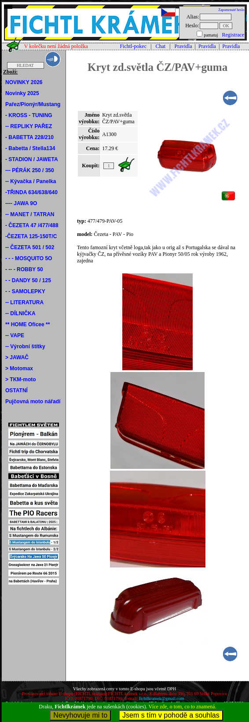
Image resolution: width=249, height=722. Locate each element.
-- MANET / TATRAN (30, 214)
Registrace (233, 35)
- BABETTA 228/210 (29, 137)
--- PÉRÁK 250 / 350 (29, 170)
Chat (160, 46)
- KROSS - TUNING (28, 115)
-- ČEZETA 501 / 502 (29, 247)
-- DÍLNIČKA (20, 313)
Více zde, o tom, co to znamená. (182, 707)
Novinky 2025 (22, 93)
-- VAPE (14, 335)
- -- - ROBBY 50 (24, 269)
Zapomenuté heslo (231, 10)
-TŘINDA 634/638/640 (31, 192)
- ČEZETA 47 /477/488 (32, 225)
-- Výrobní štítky (25, 346)
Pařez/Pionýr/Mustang (32, 104)
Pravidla (183, 46)
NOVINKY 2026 (24, 82)
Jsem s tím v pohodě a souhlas (171, 715)
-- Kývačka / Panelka (30, 181)
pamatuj (211, 35)
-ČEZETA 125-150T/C (31, 236)
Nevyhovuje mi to (80, 715)
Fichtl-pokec (133, 46)
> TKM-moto (20, 379)
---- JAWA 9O (21, 203)
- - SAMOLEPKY (25, 291)
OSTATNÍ (16, 390)
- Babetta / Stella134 (30, 148)
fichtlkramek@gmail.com (161, 698)
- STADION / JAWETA (31, 159)
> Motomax (19, 368)
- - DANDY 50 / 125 (28, 280)
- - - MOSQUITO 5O (28, 258)
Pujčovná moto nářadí (32, 401)
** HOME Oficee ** (27, 324)
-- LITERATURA (24, 302)
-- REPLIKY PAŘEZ (28, 126)
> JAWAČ (17, 357)
